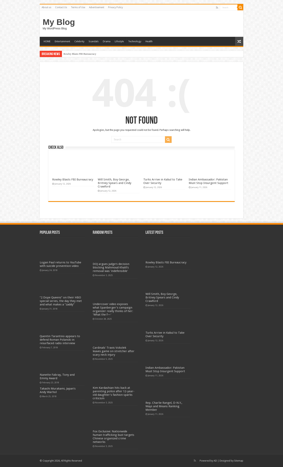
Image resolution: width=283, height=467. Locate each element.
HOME (47, 41)
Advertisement (96, 7)
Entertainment (62, 41)
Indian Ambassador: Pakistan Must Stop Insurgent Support (208, 181)
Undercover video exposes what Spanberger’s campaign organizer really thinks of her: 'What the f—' (113, 309)
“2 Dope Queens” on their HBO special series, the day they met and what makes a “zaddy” (61, 301)
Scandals (94, 41)
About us (46, 7)
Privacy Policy (115, 7)
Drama (106, 41)
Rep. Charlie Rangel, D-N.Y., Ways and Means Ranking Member (163, 406)
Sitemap (238, 460)
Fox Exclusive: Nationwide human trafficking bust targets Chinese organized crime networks (113, 437)
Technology (134, 41)
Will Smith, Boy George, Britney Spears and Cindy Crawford (114, 183)
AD (215, 460)
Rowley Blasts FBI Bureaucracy (79, 53)
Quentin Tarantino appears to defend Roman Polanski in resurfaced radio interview (60, 339)
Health (149, 41)
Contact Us (61, 7)
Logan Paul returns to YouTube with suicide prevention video (60, 264)
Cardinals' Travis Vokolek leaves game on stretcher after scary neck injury (113, 351)
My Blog (59, 22)
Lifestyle (119, 41)
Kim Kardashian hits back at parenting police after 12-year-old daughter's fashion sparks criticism (113, 393)
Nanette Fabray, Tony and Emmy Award (57, 376)
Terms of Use (78, 7)
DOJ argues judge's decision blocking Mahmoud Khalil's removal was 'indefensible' (111, 267)
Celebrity (79, 41)
